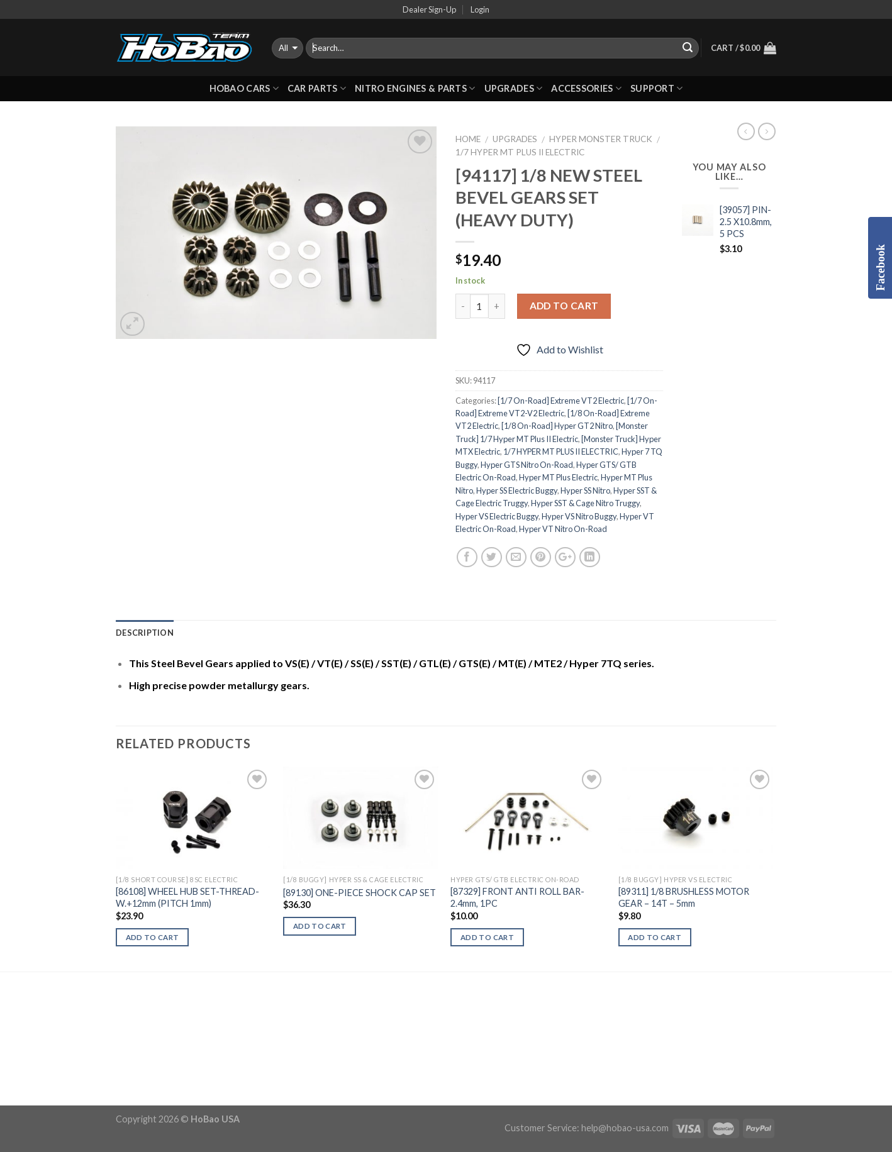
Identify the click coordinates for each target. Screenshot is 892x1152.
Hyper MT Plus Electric (558, 477)
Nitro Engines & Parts (415, 88)
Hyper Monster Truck (600, 139)
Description (145, 633)
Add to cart (564, 305)
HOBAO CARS (244, 88)
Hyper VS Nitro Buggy (579, 516)
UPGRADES (513, 88)
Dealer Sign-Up (429, 9)
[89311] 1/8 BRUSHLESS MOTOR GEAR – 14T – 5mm (683, 897)
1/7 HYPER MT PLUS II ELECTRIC (519, 152)
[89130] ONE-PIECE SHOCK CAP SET (359, 892)
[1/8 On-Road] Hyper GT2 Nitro (557, 426)
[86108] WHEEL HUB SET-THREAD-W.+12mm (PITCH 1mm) (187, 897)
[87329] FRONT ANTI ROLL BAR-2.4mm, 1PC (517, 897)
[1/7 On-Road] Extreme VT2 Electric (561, 401)
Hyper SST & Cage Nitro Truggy (585, 503)
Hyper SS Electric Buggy (516, 490)
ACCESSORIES (586, 88)
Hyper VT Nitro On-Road (563, 529)
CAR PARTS (316, 88)
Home (468, 139)
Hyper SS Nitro (585, 490)
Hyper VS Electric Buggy (496, 516)
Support (656, 88)
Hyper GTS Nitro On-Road (527, 465)
